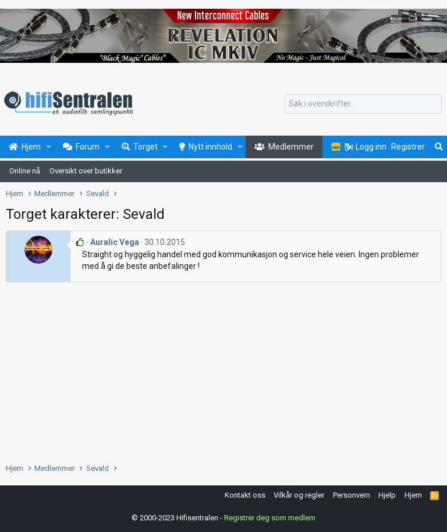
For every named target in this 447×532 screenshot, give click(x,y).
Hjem (413, 495)
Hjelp (387, 495)
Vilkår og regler (299, 495)
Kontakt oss (245, 495)
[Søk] (363, 104)
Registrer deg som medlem (269, 517)
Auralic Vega (114, 242)
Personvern (351, 495)
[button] (48, 147)
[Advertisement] (223, 369)
